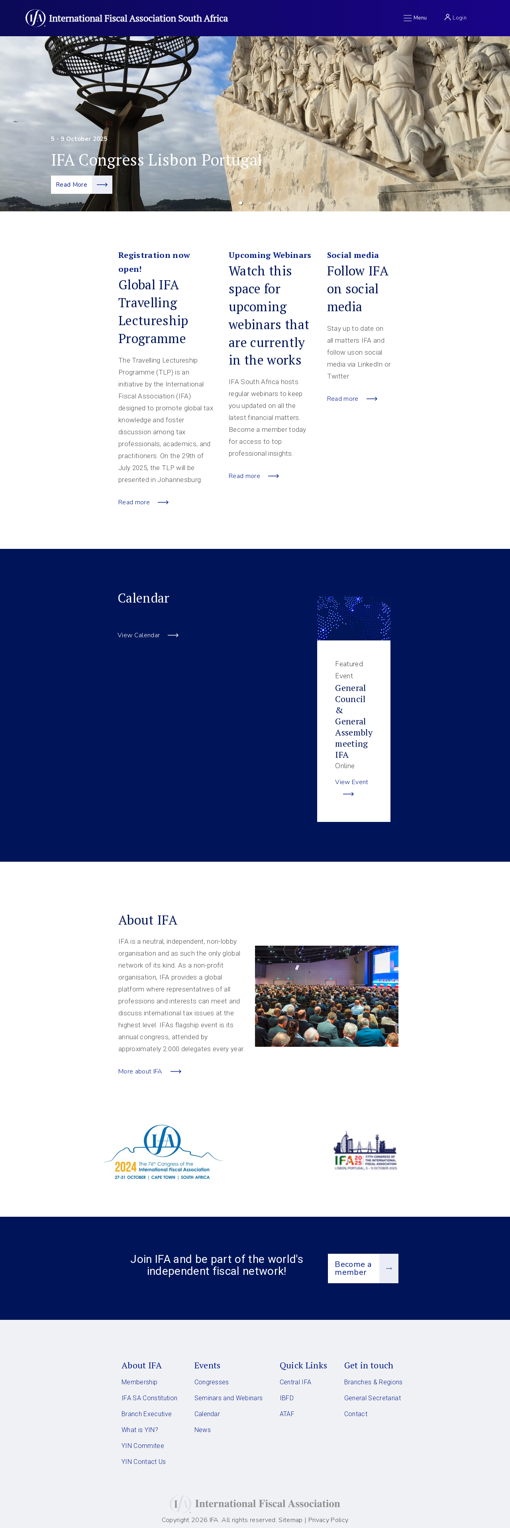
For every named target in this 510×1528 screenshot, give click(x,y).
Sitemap (290, 1520)
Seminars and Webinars (228, 1398)
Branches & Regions (373, 1382)
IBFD (287, 1398)
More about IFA (149, 1071)
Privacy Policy (327, 1520)
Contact (355, 1414)
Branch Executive (147, 1414)
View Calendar (148, 635)
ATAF (287, 1414)
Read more (143, 502)
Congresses (211, 1382)
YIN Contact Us (144, 1462)
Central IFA (296, 1382)
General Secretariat (372, 1398)
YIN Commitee (143, 1446)
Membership (139, 1382)
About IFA (142, 1365)
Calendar (207, 1414)
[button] (240, 203)
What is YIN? (140, 1430)
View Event (351, 789)
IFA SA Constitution (149, 1398)
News (202, 1430)
